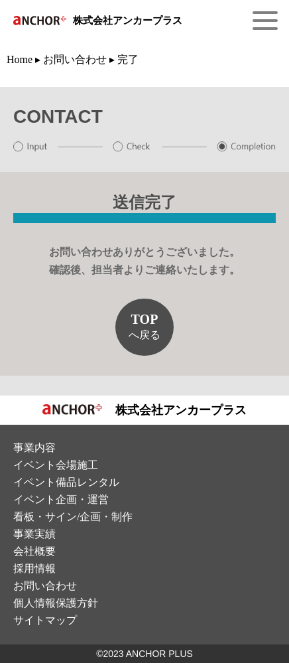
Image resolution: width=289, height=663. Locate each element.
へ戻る (144, 326)
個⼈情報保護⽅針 (55, 603)
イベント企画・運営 (61, 499)
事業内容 (34, 447)
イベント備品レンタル (66, 482)
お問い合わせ (45, 585)
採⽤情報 (34, 568)
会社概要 (34, 551)
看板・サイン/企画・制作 (73, 516)
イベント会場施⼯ (55, 465)
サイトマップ (45, 620)
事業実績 (34, 534)
